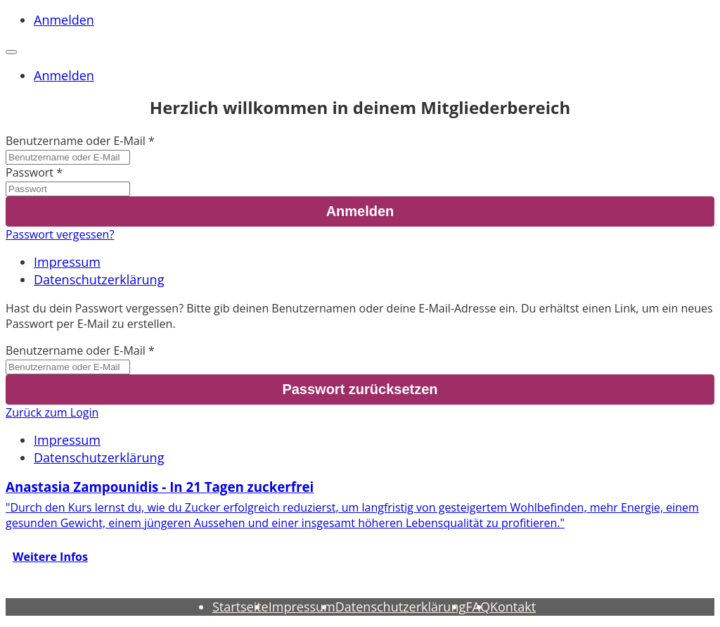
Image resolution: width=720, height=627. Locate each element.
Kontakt (513, 606)
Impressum (67, 261)
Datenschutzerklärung (99, 279)
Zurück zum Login (52, 412)
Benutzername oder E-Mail (76, 140)
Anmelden (64, 19)
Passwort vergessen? (60, 234)
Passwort (29, 172)
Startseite (240, 606)
